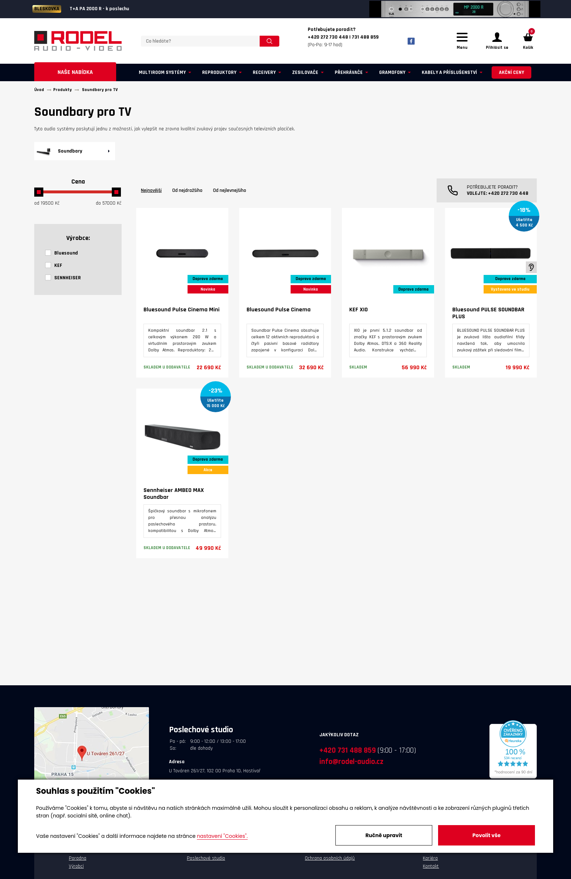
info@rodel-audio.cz (351, 762)
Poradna (77, 859)
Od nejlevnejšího (229, 191)
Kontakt (431, 867)
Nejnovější (151, 191)
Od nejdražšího (187, 191)
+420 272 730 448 (508, 194)
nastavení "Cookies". (222, 836)
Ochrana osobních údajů (330, 859)
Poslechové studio (206, 859)
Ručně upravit (383, 835)
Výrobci (76, 867)
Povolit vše (486, 835)
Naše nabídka (75, 73)
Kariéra (430, 859)
